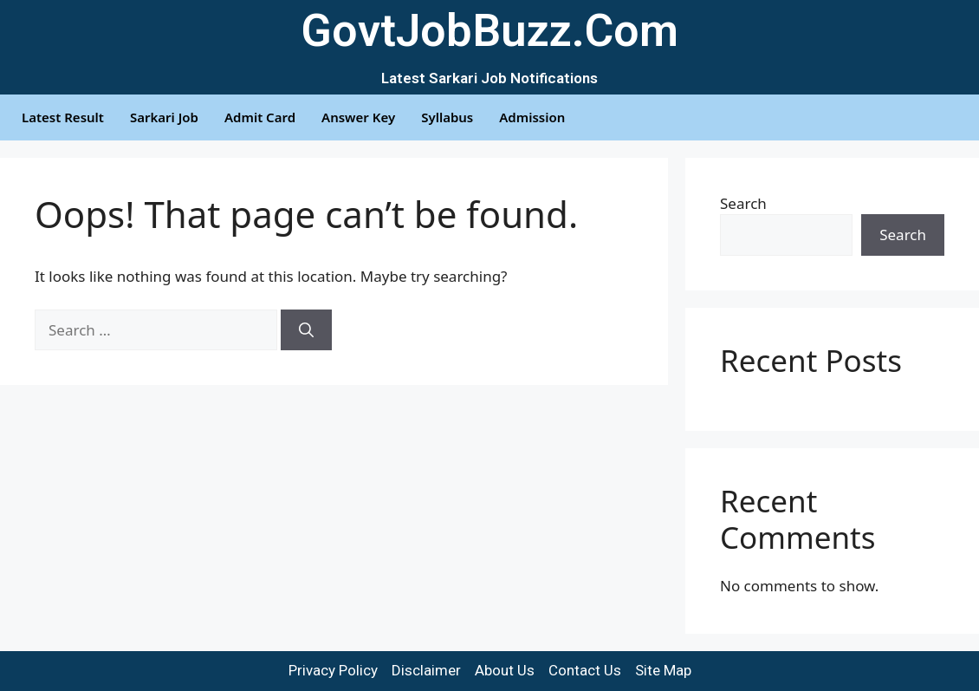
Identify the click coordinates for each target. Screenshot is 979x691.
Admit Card (259, 117)
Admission (532, 117)
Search (743, 203)
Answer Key (358, 117)
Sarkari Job (164, 117)
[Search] (306, 330)
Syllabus (447, 117)
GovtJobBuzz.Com (489, 30)
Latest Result (63, 117)
